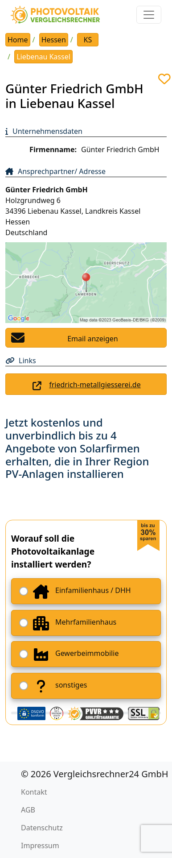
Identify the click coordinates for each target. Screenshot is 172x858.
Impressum (40, 845)
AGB (28, 810)
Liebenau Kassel (43, 57)
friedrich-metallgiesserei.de (95, 385)
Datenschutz (42, 828)
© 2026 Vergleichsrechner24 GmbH (94, 774)
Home (18, 40)
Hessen (53, 40)
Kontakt (34, 792)
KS (88, 40)
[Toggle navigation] (148, 15)
